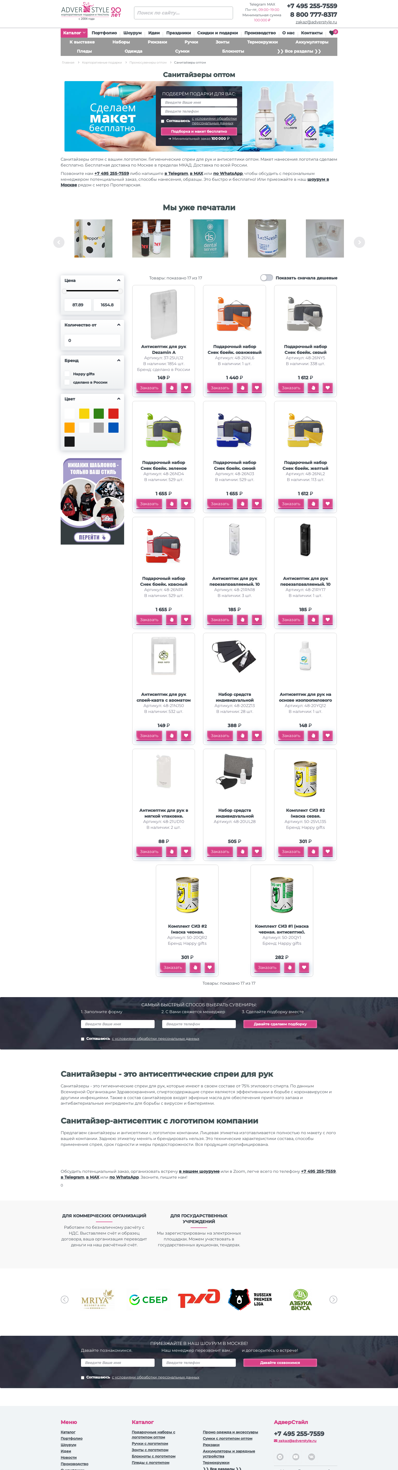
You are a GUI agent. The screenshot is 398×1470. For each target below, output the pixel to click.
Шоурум (132, 33)
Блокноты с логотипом (153, 1456)
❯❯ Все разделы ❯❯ (299, 51)
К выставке (82, 42)
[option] (93, 242)
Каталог (74, 33)
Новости (69, 1457)
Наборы (121, 42)
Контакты (312, 33)
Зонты (222, 42)
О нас (288, 33)
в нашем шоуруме (199, 1171)
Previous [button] (58, 242)
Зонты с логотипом (150, 1450)
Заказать (149, 387)
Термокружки (262, 42)
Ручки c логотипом (150, 1443)
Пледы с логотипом (150, 1462)
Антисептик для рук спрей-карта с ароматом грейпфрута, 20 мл (164, 700)
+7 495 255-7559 (312, 6)
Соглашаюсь (199, 120)
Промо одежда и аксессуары (230, 1432)
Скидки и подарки (217, 33)
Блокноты (233, 51)
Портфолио (104, 33)
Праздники (178, 33)
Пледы (84, 51)
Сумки (182, 51)
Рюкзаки (157, 42)
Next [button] (359, 242)
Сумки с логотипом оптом (227, 1438)
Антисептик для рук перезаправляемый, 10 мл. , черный (305, 584)
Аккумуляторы (311, 42)
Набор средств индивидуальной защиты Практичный (234, 816)
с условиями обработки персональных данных (214, 120)
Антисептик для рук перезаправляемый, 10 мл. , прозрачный (234, 584)
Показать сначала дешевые (306, 278)
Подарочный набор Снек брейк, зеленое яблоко (164, 468)
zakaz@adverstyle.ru (316, 22)
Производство (260, 33)
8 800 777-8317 (313, 14)
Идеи (154, 33)
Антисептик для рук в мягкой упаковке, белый (163, 816)
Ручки (191, 42)
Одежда (133, 51)
